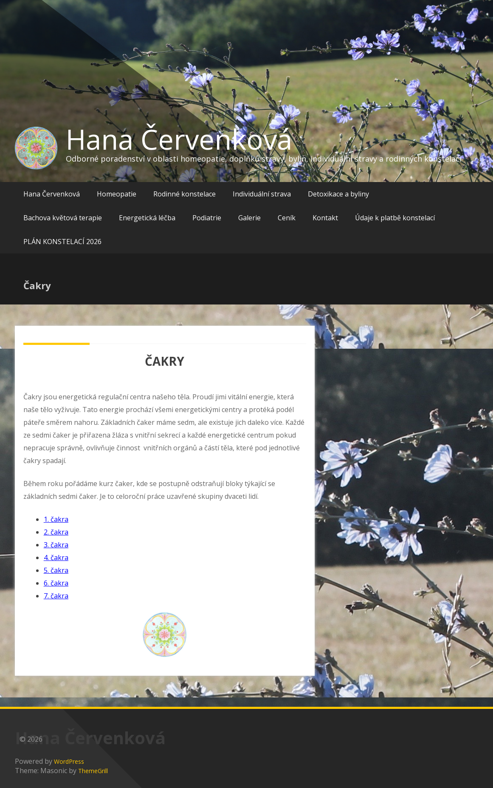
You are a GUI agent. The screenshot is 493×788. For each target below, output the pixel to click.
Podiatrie (206, 217)
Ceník (287, 217)
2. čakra (56, 532)
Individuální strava (262, 194)
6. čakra (56, 583)
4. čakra (56, 557)
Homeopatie (116, 194)
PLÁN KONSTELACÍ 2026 (62, 241)
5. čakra (56, 570)
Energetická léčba (147, 217)
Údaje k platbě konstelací (395, 217)
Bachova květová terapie (62, 217)
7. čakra (56, 595)
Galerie (249, 217)
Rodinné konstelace (184, 194)
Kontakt (325, 217)
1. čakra (56, 519)
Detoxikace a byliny (338, 194)
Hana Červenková (179, 139)
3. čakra (56, 544)
